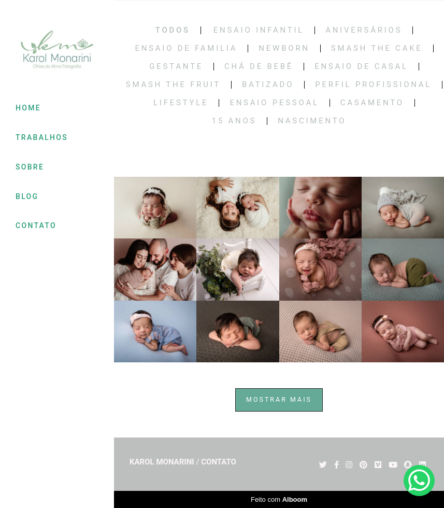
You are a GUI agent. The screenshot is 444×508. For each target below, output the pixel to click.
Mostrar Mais (279, 399)
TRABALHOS (42, 137)
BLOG (27, 196)
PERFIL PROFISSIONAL (373, 85)
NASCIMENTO (312, 121)
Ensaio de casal (361, 66)
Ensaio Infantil (259, 30)
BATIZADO (268, 85)
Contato (218, 462)
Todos (172, 30)
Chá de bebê (258, 66)
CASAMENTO (372, 103)
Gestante (176, 66)
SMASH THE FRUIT (173, 85)
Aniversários (363, 30)
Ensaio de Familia (186, 48)
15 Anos (234, 121)
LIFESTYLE (180, 103)
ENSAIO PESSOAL (274, 103)
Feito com (279, 499)
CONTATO (36, 225)
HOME (28, 108)
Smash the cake (377, 48)
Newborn (284, 48)
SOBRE (30, 167)
